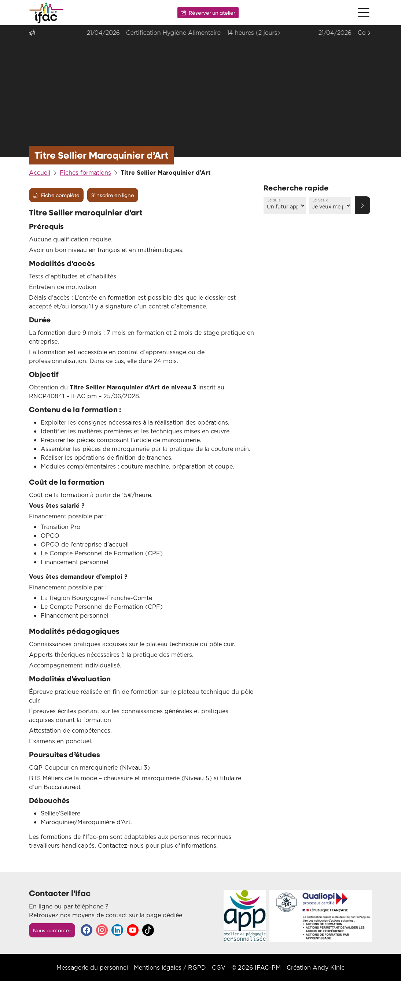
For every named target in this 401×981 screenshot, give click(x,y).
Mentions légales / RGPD (170, 967)
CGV (218, 967)
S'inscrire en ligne (112, 195)
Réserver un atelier (208, 12)
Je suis (273, 200)
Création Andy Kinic (316, 967)
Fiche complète (56, 195)
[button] (363, 12)
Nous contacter (52, 930)
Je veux (320, 200)
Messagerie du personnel (92, 967)
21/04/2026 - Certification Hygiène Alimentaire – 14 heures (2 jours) (193, 33)
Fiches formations (85, 173)
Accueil (39, 173)
